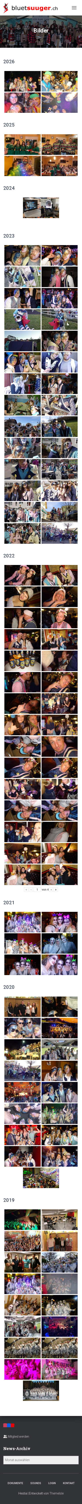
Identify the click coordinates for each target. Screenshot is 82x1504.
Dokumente (15, 1483)
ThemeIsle (56, 1493)
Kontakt (69, 1483)
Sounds (35, 1483)
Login (52, 1483)
